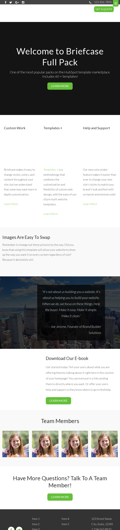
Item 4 (65, 498)
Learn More (11, 185)
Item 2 (36, 503)
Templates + (50, 151)
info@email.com (100, 514)
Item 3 (36, 508)
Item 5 (65, 503)
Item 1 (36, 498)
